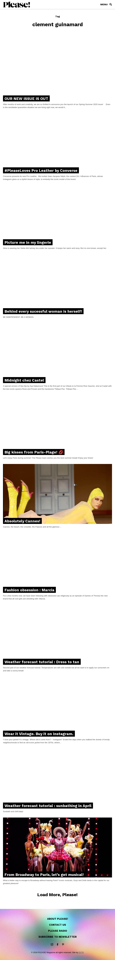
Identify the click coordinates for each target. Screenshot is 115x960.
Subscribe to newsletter (57, 936)
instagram (52, 944)
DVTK (81, 952)
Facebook (57, 944)
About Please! (57, 918)
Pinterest (63, 944)
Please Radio (57, 930)
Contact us (57, 924)
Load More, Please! (57, 894)
